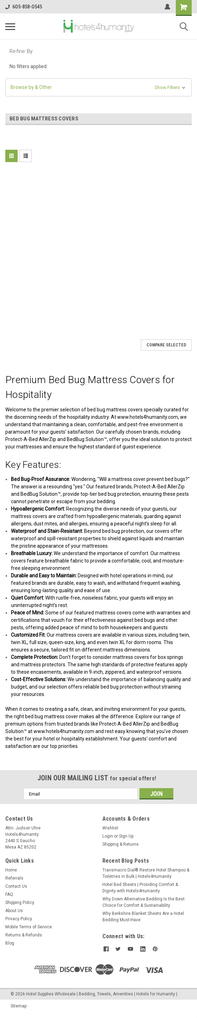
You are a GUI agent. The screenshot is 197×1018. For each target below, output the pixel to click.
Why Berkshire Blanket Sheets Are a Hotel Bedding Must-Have (143, 916)
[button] (98, 87)
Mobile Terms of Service (28, 926)
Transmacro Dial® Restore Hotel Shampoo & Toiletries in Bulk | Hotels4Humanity (145, 873)
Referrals (14, 878)
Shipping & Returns (120, 844)
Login (107, 836)
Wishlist (110, 828)
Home (11, 870)
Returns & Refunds (23, 935)
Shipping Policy (19, 902)
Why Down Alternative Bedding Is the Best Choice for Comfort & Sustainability (143, 902)
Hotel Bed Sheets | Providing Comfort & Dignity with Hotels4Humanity (140, 887)
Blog (9, 943)
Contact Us (16, 886)
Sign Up (126, 836)
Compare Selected (166, 345)
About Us (14, 910)
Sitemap (18, 1006)
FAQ (9, 894)
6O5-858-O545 (23, 7)
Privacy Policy (18, 918)
